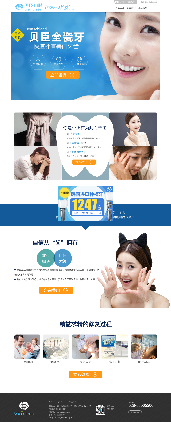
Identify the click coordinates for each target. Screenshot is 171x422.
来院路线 (142, 8)
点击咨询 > (135, 412)
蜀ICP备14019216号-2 (63, 418)
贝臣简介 (131, 8)
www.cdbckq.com (63, 412)
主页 (50, 402)
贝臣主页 (119, 8)
